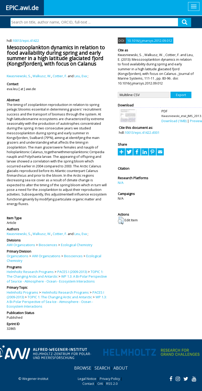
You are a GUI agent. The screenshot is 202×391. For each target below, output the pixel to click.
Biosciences (48, 245)
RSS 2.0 (112, 383)
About (120, 368)
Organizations (17, 256)
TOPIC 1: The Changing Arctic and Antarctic (55, 274)
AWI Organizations (21, 245)
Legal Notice (87, 378)
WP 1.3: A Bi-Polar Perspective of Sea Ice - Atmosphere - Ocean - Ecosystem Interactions (57, 278)
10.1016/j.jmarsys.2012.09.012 (149, 40)
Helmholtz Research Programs (30, 271)
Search (102, 368)
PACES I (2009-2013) (72, 271)
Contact (88, 383)
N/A (120, 182)
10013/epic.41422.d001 (142, 132)
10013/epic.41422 (25, 40)
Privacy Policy (110, 378)
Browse (82, 368)
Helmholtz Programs (22, 292)
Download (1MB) (174, 121)
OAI (100, 383)
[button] (121, 220)
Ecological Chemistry (76, 245)
